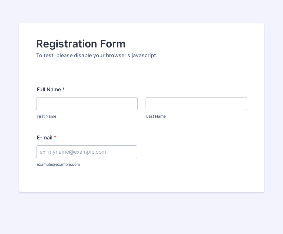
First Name (46, 116)
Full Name (51, 89)
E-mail (46, 137)
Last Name (156, 116)
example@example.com (58, 164)
